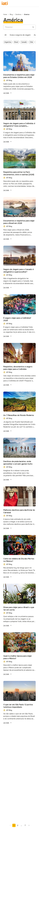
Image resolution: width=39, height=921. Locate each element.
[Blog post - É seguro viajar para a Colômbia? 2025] (19, 317)
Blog (11, 14)
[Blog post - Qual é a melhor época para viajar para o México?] (19, 655)
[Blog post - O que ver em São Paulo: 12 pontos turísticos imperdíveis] (19, 703)
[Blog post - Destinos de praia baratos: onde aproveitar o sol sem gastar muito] (19, 460)
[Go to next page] (29, 825)
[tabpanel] (19, 42)
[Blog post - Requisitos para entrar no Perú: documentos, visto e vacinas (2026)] (19, 171)
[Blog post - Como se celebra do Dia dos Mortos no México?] (19, 557)
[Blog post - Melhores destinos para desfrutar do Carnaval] (19, 509)
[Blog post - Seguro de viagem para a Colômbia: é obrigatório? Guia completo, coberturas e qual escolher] (19, 122)
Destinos (18, 14)
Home (5, 14)
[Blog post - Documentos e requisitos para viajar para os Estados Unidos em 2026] (19, 73)
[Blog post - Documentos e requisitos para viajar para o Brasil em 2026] (19, 219)
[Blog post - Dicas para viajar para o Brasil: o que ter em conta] (19, 606)
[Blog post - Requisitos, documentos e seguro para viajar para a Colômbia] (19, 365)
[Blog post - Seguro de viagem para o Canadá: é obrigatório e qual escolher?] (19, 268)
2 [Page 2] (17, 825)
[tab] (5, 35)
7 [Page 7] (25, 825)
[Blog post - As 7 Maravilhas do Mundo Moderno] (19, 413)
